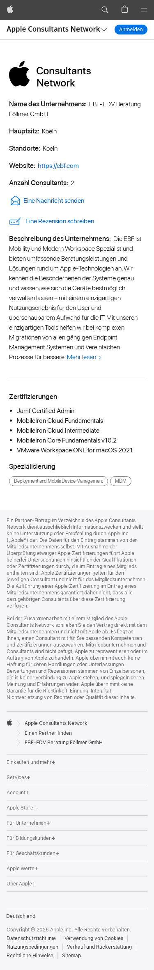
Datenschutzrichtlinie (31, 938)
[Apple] (10, 10)
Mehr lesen (81, 357)
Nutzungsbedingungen (32, 947)
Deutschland (20, 916)
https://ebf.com (58, 166)
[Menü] (144, 10)
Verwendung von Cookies (93, 938)
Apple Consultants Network (53, 29)
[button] (105, 10)
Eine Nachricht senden (46, 200)
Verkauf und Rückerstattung (99, 947)
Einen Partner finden (48, 733)
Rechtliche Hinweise (30, 956)
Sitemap (71, 956)
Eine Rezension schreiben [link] (51, 221)
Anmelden (131, 29)
